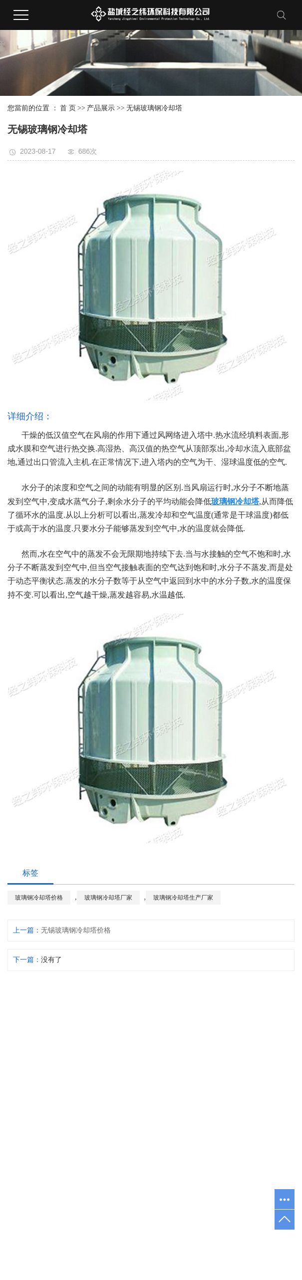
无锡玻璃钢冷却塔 (154, 108)
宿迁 (230, 1238)
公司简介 (183, 1040)
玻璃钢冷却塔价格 (39, 897)
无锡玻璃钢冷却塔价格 (76, 930)
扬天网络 (240, 1224)
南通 (215, 1238)
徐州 (262, 1238)
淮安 (176, 1238)
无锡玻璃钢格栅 (209, 1073)
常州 (160, 1238)
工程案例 (239, 1009)
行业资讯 (254, 1068)
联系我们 (287, 1009)
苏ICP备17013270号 (78, 1224)
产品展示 (101, 108)
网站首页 (168, 1009)
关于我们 (184, 1009)
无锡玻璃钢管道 (209, 1157)
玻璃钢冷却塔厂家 (108, 897)
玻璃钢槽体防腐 (116, 1210)
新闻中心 (255, 1009)
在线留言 (271, 1009)
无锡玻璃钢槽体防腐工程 (209, 1038)
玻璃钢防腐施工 (167, 1210)
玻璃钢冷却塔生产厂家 (183, 897)
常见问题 (254, 1096)
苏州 (129, 1238)
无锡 (145, 1238)
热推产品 (47, 1238)
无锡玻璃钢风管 (209, 1129)
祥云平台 (172, 1224)
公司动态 (254, 1040)
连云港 (195, 1238)
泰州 (246, 1238)
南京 (113, 1238)
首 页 (68, 108)
